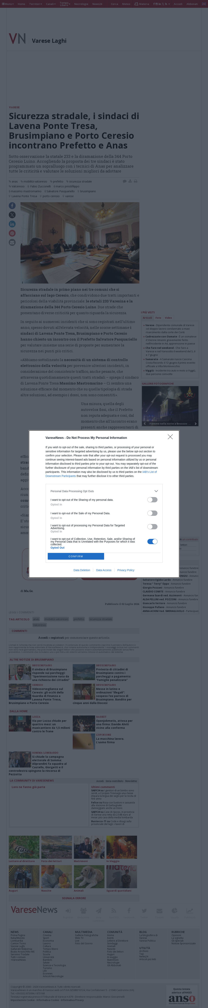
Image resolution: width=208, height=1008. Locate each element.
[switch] (152, 499)
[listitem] (104, 491)
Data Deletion (82, 570)
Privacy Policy (125, 570)
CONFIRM (76, 556)
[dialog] (104, 504)
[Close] (171, 438)
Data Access (103, 570)
